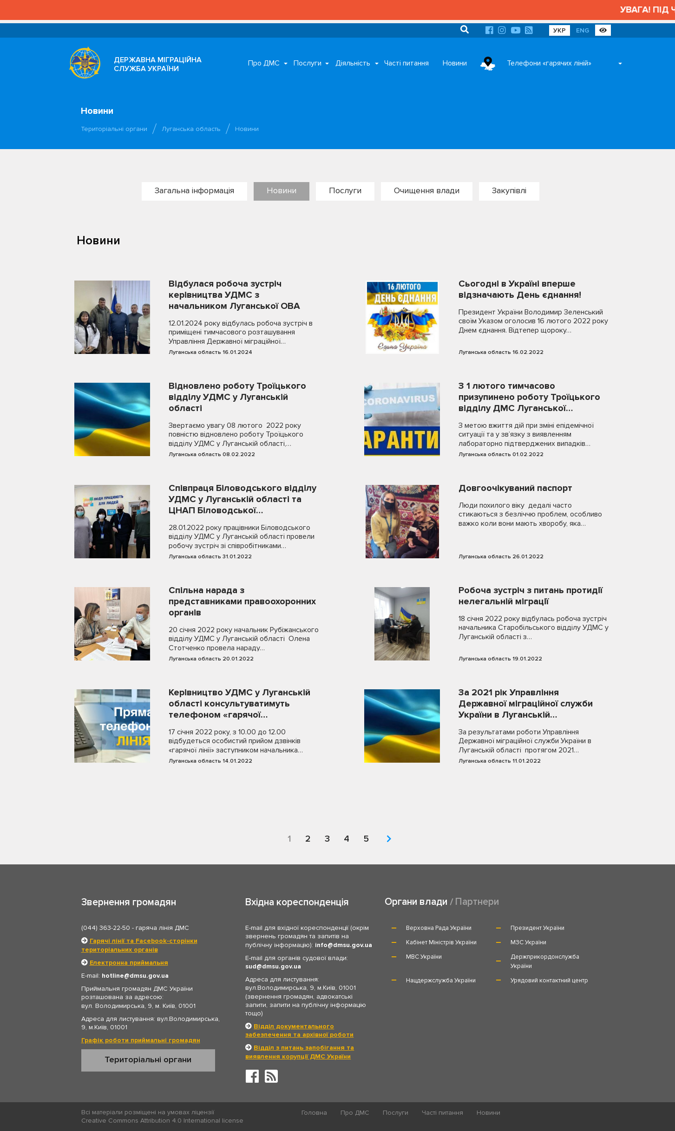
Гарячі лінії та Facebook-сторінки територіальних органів (139, 945)
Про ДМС (264, 63)
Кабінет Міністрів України (441, 942)
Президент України (537, 928)
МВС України (424, 957)
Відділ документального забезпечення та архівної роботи (299, 1030)
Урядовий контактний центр (549, 980)
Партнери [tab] (477, 902)
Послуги (307, 63)
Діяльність (352, 63)
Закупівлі (509, 190)
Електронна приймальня (129, 963)
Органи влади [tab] (416, 902)
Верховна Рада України (439, 928)
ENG (582, 30)
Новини (455, 63)
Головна (314, 1113)
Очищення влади (426, 190)
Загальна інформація (194, 190)
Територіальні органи (114, 129)
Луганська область (191, 129)
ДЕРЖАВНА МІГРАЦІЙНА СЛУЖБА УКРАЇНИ (158, 64)
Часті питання (406, 63)
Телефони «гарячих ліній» (549, 63)
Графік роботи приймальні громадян (140, 1040)
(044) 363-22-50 (105, 928)
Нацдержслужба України (441, 980)
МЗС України (528, 942)
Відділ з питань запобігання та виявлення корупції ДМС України (299, 1052)
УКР (559, 30)
